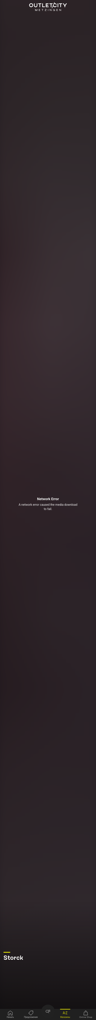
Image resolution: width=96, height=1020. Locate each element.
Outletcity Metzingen (48, 7)
